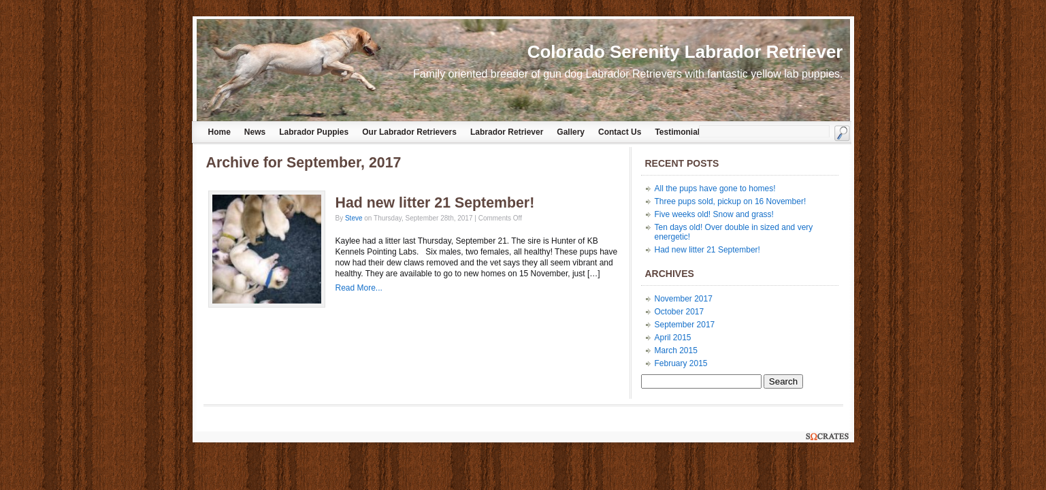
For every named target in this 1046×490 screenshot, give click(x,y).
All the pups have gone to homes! (715, 188)
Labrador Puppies (313, 132)
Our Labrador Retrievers (409, 132)
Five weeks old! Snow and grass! (714, 214)
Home (219, 132)
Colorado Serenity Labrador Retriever (685, 52)
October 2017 (679, 311)
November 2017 (684, 299)
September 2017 (685, 324)
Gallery (571, 132)
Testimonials (679, 132)
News (254, 132)
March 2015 (676, 350)
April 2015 (673, 337)
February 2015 (681, 363)
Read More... (359, 288)
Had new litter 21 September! (435, 203)
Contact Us (619, 132)
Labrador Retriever (506, 132)
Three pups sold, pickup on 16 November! (730, 201)
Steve (354, 218)
